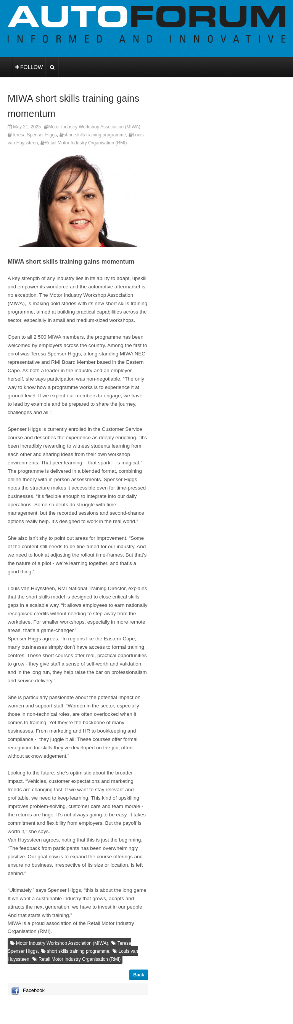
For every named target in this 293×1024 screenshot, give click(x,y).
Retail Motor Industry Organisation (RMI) (86, 143)
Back (138, 975)
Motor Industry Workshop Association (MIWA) (94, 127)
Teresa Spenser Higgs (34, 135)
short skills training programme (95, 135)
